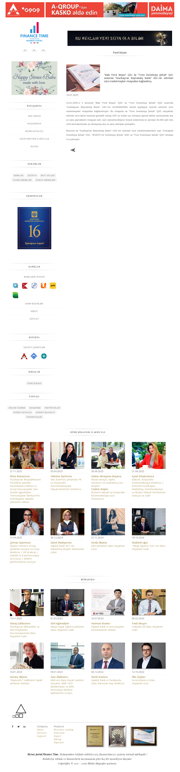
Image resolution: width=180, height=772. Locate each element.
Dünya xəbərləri (46, 180)
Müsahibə (35, 408)
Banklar (18, 175)
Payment (59, 742)
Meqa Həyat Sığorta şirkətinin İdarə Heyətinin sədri (67, 626)
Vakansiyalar (34, 417)
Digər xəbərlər (22, 180)
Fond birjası (34, 383)
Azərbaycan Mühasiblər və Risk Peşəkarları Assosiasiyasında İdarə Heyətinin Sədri (25, 630)
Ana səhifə (34, 116)
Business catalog (63, 729)
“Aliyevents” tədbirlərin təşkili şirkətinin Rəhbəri (26, 680)
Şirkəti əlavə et (45, 412)
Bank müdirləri (34, 303)
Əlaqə (34, 146)
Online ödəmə (17, 408)
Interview (59, 732)
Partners (42, 732)
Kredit (34, 311)
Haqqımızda (34, 123)
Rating (57, 739)
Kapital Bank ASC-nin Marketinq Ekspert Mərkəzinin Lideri (67, 547)
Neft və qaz (48, 175)
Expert (57, 736)
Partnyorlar (52, 408)
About (40, 729)
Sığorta (32, 175)
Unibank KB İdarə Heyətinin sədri (147, 626)
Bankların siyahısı (34, 276)
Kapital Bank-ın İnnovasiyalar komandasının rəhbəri (107, 626)
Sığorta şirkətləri (34, 347)
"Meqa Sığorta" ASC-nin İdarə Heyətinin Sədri (148, 546)
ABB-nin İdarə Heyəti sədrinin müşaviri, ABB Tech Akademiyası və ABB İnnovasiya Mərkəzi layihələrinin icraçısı (67, 685)
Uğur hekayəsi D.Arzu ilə (34, 138)
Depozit (34, 318)
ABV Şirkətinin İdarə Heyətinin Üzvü (108, 546)
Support (41, 736)
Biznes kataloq (34, 131)
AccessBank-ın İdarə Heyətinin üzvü (143, 680)
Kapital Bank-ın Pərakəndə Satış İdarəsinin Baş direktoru (107, 680)
